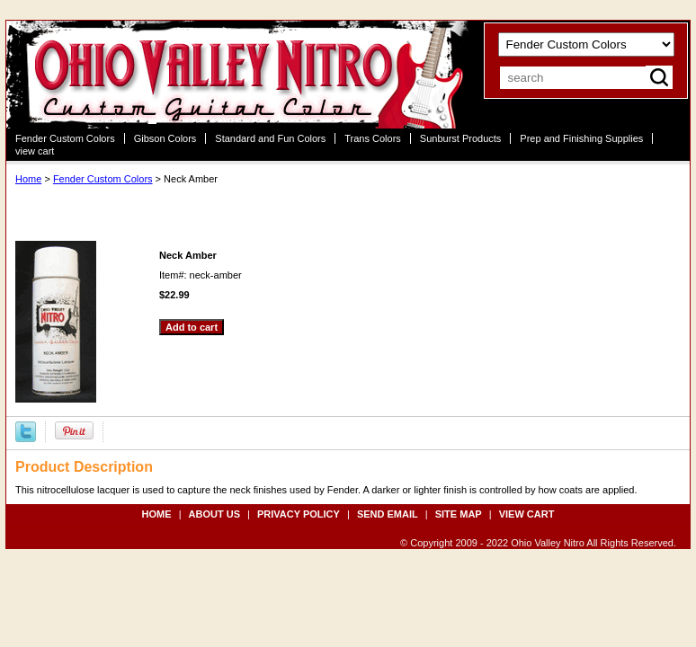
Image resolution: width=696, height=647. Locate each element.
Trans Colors (372, 138)
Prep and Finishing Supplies (581, 138)
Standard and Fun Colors (270, 138)
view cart (34, 151)
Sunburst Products (461, 138)
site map (458, 514)
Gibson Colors (165, 138)
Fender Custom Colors (65, 138)
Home (28, 178)
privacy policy (298, 514)
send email (387, 514)
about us (214, 514)
